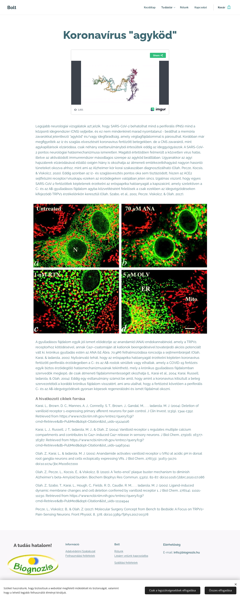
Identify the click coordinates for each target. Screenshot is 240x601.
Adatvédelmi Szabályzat (80, 551)
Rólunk (118, 551)
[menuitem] (148, 7)
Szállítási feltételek (126, 562)
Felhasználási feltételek (80, 555)
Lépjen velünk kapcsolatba (131, 555)
